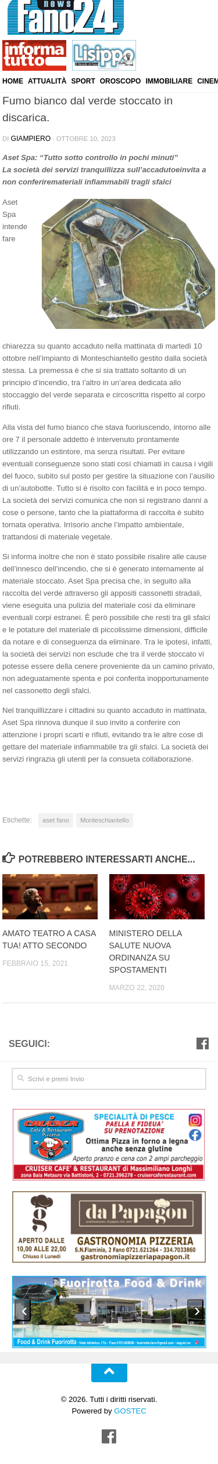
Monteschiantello (101, 819)
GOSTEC (129, 1405)
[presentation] (23, 1304)
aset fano (54, 819)
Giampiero (29, 138)
